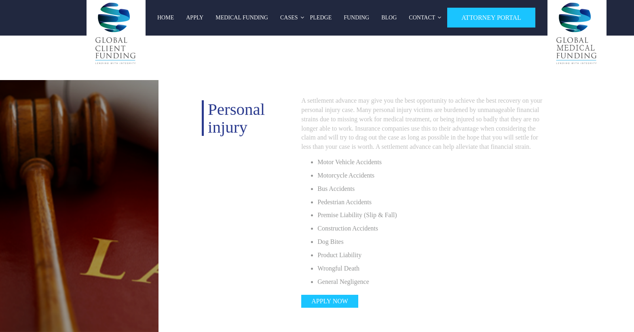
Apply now (329, 301)
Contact (422, 18)
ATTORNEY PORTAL (491, 17)
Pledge (321, 18)
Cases (289, 18)
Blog (389, 18)
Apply (194, 18)
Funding (356, 18)
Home (165, 18)
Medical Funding (242, 18)
